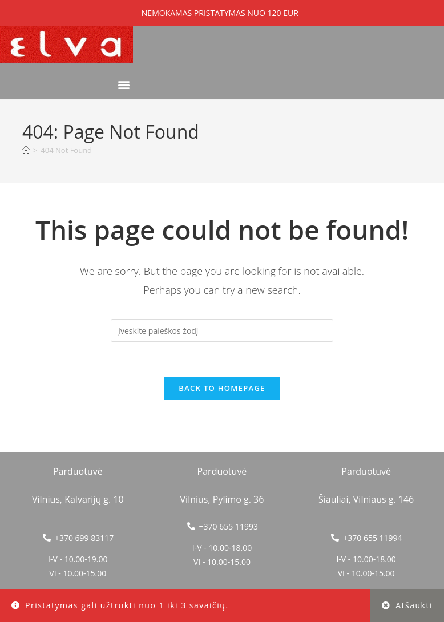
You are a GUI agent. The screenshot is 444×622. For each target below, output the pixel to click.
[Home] (26, 150)
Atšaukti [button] (414, 605)
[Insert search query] (222, 330)
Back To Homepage (222, 388)
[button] (123, 84)
